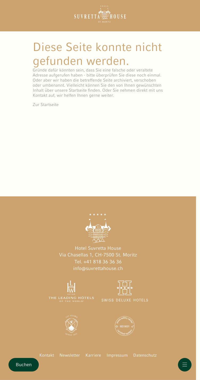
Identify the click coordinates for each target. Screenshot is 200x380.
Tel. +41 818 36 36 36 (98, 262)
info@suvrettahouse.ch (98, 268)
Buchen (24, 364)
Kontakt (46, 355)
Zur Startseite (46, 104)
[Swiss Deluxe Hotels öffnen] (124, 292)
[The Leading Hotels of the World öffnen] (71, 292)
